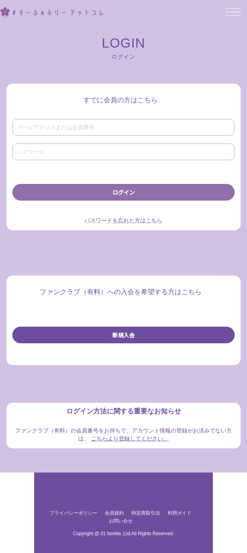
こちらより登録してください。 (130, 438)
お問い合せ (121, 521)
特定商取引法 (145, 513)
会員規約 (114, 513)
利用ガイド (179, 513)
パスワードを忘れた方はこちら (123, 220)
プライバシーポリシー (73, 513)
